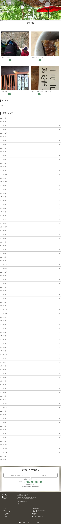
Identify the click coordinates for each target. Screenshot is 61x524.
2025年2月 (3, 167)
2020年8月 (3, 369)
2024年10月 (3, 182)
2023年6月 (3, 242)
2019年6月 (3, 422)
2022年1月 (3, 306)
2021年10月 (3, 317)
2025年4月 (3, 159)
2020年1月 (3, 396)
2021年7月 (3, 328)
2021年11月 (3, 313)
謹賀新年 (4, 91)
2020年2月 (3, 392)
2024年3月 (3, 208)
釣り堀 (4, 514)
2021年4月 (3, 339)
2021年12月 (3, 309)
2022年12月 (3, 264)
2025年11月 (3, 133)
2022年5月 (3, 291)
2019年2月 (3, 437)
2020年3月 (3, 388)
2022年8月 (3, 279)
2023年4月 (3, 249)
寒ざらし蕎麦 (6, 57)
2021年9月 (3, 321)
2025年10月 (3, 137)
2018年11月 (3, 448)
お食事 (4, 508)
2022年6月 (3, 287)
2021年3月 (3, 343)
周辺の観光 (35, 511)
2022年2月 (3, 302)
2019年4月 (3, 430)
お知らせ (35, 515)
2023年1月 (3, 261)
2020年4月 (3, 384)
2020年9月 (3, 366)
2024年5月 (3, 200)
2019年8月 (3, 415)
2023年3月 (3, 253)
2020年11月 (3, 358)
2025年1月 (3, 170)
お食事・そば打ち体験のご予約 (16, 475)
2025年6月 (3, 152)
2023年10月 (3, 227)
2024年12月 (3, 174)
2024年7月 (3, 193)
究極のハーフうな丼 (37, 57)
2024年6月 (3, 197)
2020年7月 (3, 373)
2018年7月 (3, 460)
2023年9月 (3, 230)
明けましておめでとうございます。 (42, 91)
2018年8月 (3, 456)
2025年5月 (3, 155)
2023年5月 (3, 245)
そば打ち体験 (6, 513)
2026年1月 (3, 129)
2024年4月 (3, 204)
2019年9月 (3, 411)
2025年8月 (3, 144)
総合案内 (5, 516)
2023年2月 (3, 257)
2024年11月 (3, 178)
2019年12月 (3, 400)
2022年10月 (3, 272)
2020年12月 (3, 354)
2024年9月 (3, 185)
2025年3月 (3, 163)
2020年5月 (3, 381)
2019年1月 (3, 441)
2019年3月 (3, 433)
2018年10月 (3, 452)
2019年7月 (3, 418)
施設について (36, 508)
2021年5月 (3, 336)
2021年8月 (3, 324)
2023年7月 (3, 238)
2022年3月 (3, 298)
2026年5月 (3, 118)
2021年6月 (3, 332)
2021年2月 (3, 347)
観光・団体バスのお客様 (39, 510)
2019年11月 (3, 403)
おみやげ (5, 510)
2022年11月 (3, 268)
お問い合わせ (44, 475)
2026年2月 (3, 125)
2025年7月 (3, 148)
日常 (1, 106)
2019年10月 (3, 407)
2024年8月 (3, 189)
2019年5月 (3, 426)
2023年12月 (3, 219)
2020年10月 (3, 362)
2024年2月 (3, 212)
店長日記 (35, 513)
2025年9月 (3, 140)
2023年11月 (3, 223)
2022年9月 (3, 276)
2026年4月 (3, 122)
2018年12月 (3, 445)
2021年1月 (3, 351)
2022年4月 (3, 294)
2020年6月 (3, 377)
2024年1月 (3, 215)
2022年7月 (3, 283)
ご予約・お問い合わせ (38, 516)
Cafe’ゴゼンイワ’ (6, 511)
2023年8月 (3, 234)
